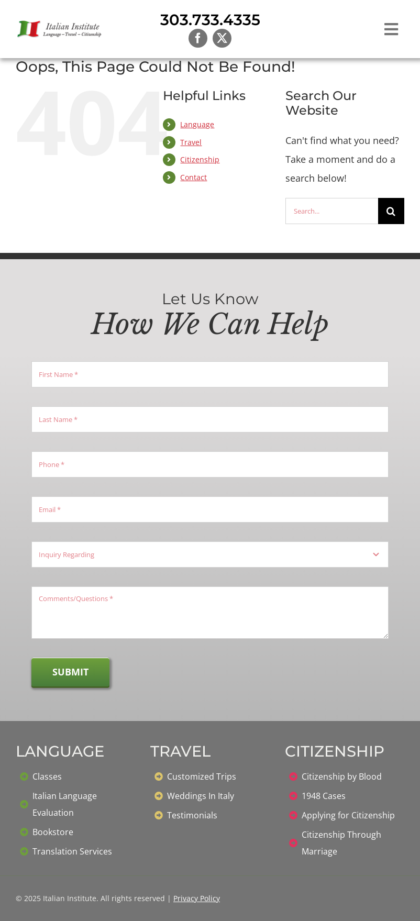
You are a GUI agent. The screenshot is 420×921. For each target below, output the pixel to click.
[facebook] (198, 38)
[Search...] (331, 211)
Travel (191, 142)
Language (197, 124)
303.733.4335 (210, 19)
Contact (193, 177)
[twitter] (222, 38)
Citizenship (199, 159)
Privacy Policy (196, 898)
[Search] (391, 211)
